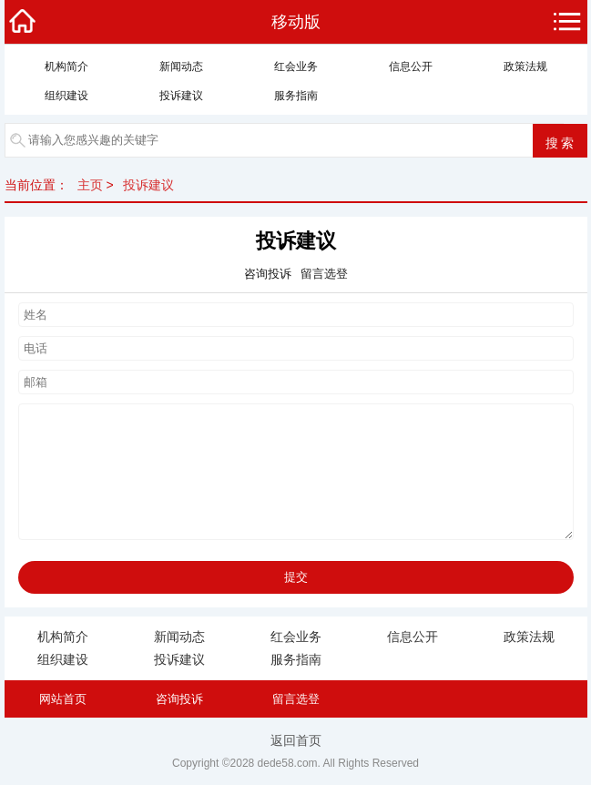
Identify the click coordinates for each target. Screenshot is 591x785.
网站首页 (63, 699)
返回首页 (295, 740)
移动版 (296, 22)
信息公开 (411, 66)
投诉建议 (181, 95)
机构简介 (66, 66)
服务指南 (296, 95)
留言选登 (296, 699)
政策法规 (525, 66)
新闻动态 (181, 66)
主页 (90, 185)
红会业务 (296, 66)
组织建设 (66, 95)
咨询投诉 (179, 699)
